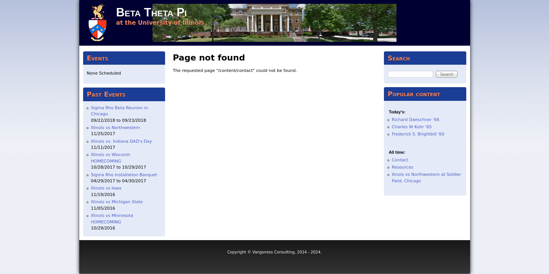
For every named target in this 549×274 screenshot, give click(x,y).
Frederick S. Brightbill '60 (418, 134)
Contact (400, 160)
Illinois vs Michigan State (117, 201)
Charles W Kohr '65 (412, 126)
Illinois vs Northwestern (115, 127)
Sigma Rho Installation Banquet (124, 174)
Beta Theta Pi (151, 12)
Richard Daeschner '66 (416, 119)
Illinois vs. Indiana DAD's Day (121, 141)
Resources (402, 167)
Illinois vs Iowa (106, 188)
